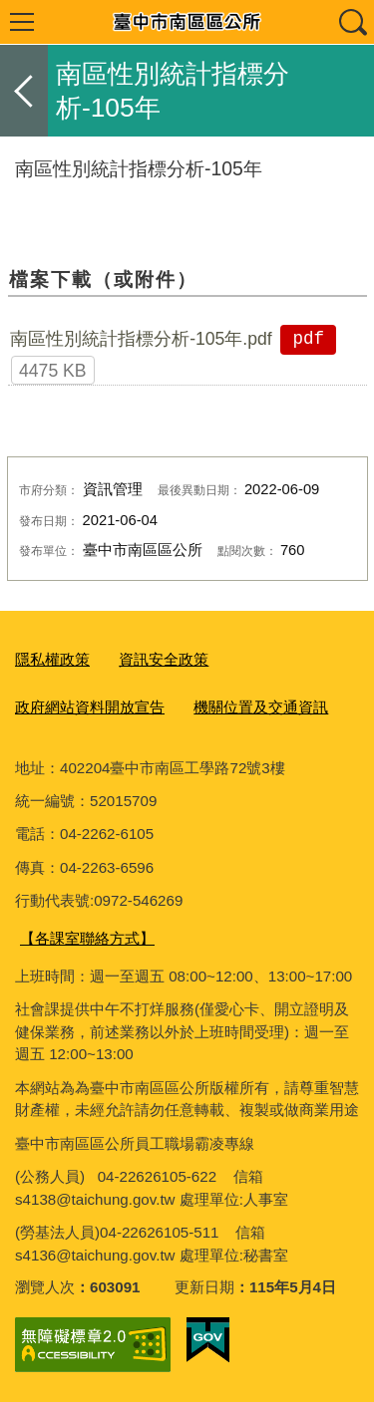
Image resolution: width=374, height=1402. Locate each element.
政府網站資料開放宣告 (90, 707)
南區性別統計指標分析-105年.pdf (141, 339)
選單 (22, 22)
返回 (24, 91)
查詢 (352, 22)
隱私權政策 (52, 659)
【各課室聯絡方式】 (87, 938)
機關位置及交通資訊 (260, 707)
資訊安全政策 (163, 659)
